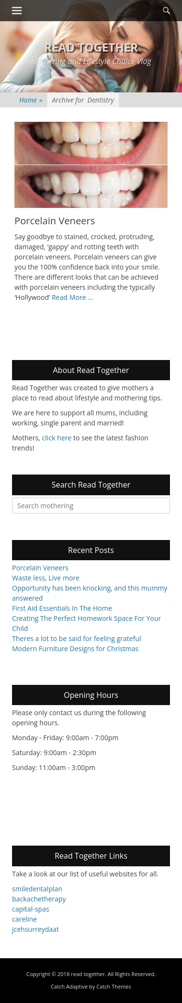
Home (30, 100)
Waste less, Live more (45, 577)
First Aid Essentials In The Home (62, 608)
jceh (18, 929)
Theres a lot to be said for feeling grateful (76, 638)
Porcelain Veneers (54, 220)
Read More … (72, 297)
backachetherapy (39, 898)
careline (24, 919)
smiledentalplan (37, 888)
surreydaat (42, 929)
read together (91, 47)
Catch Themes (113, 986)
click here (57, 438)
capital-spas (30, 908)
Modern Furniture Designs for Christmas (75, 648)
